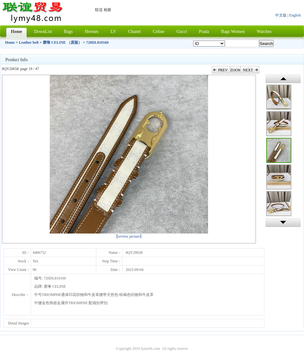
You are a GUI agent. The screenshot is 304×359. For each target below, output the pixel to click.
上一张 (283, 78)
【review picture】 (129, 236)
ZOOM (235, 70)
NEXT (248, 70)
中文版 (281, 15)
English (295, 15)
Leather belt (29, 42)
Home (10, 42)
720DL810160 (97, 42)
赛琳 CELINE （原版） (62, 42)
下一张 (283, 222)
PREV (223, 70)
